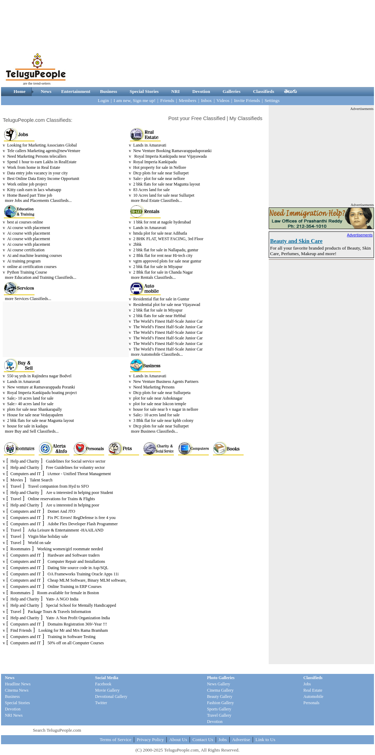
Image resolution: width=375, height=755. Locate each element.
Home (19, 91)
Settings (272, 100)
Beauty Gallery (219, 696)
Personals (312, 702)
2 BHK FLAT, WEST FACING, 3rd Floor (168, 238)
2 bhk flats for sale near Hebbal (159, 315)
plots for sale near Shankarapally (34, 409)
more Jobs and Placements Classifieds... (38, 200)
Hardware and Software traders (73, 555)
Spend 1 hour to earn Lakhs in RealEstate (42, 161)
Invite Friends (247, 100)
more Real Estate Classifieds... (156, 200)
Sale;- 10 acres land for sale (30, 398)
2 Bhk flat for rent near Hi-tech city (162, 255)
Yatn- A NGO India (62, 599)
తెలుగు (290, 91)
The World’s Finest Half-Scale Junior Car (167, 321)
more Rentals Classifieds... (153, 277)
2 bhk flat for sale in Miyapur (157, 266)
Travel (15, 486)
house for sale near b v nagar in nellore (165, 409)
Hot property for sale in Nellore (159, 167)
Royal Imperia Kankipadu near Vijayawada (170, 156)
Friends (167, 100)
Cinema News (17, 690)
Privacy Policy (150, 739)
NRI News (14, 715)
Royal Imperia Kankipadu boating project (42, 392)
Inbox (206, 100)
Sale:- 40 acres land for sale (30, 403)
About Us (178, 739)
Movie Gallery (107, 690)
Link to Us (265, 739)
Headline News (18, 684)
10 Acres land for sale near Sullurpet (163, 195)
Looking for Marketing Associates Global (42, 145)
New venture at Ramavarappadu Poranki (41, 387)
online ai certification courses (32, 266)
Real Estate (313, 690)
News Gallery (218, 684)
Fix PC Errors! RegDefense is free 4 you (81, 517)
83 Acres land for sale (151, 189)
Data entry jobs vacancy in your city (37, 173)
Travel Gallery (219, 715)
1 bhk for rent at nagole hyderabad (162, 222)
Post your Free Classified (196, 118)
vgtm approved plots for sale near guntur (167, 261)
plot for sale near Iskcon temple (159, 403)
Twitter (101, 702)
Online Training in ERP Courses (74, 586)
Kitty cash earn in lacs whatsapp (34, 189)
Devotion (201, 91)
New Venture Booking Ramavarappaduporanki (172, 150)
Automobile (313, 696)
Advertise (241, 739)
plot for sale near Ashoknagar (157, 398)
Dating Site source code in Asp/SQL (77, 567)
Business (108, 91)
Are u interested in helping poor (72, 505)
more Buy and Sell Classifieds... (32, 431)
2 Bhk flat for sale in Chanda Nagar (163, 272)
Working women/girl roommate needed (70, 548)
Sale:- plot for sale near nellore (159, 178)
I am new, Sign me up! (135, 100)
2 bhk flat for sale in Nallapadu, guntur (165, 249)
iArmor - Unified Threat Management (79, 473)
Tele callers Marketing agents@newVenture (44, 150)
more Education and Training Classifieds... (40, 277)
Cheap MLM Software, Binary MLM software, (86, 580)
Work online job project (27, 184)
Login (103, 100)
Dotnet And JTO (61, 511)
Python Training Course (27, 272)
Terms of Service (115, 739)
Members (187, 100)
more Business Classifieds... (154, 431)
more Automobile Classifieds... (157, 354)
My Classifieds (245, 118)
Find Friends (21, 630)
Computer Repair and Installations (76, 561)
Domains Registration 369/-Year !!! (77, 624)
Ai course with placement (28, 227)
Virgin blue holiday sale (48, 536)
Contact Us (202, 739)
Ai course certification (26, 249)
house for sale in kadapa (27, 426)
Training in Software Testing (71, 636)
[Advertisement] (320, 43)
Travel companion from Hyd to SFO (58, 486)
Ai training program (24, 261)
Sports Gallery (219, 709)
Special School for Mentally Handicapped (81, 605)
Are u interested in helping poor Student (79, 492)
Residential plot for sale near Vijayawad (166, 304)
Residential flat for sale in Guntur (161, 299)
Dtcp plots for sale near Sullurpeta (161, 392)
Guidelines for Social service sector (76, 461)
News (46, 91)
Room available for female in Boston (68, 592)
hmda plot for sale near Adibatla (160, 233)
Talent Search (41, 480)
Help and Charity (24, 461)
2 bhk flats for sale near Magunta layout (166, 184)
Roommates (20, 548)
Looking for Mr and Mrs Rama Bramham (73, 630)
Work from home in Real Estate (33, 167)
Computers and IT (25, 473)
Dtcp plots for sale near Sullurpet (161, 173)
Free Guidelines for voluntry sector (75, 467)
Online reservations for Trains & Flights (61, 498)
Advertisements (360, 235)
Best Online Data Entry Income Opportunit (43, 178)
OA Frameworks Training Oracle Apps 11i (82, 574)
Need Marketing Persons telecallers (37, 156)
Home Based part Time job (29, 195)
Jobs (307, 684)
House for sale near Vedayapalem (35, 414)
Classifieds (263, 91)
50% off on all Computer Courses (75, 642)
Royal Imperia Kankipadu (155, 161)
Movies (16, 480)
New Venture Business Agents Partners (165, 381)
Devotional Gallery (111, 696)
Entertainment (75, 91)
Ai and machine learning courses (34, 255)
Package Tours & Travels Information (59, 611)
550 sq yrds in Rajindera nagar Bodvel (39, 375)
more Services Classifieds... (28, 298)
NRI (175, 91)
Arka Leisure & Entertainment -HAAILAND (66, 530)
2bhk (137, 244)
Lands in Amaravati (149, 145)
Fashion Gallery (220, 702)
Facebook (103, 684)
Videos (222, 100)
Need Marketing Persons (154, 387)
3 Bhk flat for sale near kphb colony (163, 420)
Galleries (231, 91)
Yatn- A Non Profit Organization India (78, 617)
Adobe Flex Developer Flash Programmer (82, 523)
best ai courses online (25, 222)
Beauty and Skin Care (296, 241)
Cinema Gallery (220, 690)
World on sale (39, 542)
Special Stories (144, 91)
